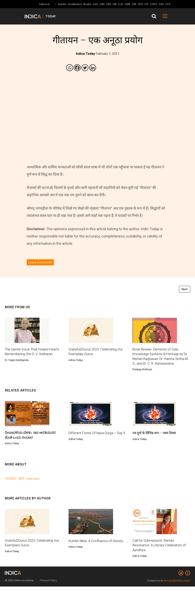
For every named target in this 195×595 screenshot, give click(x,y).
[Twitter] (85, 67)
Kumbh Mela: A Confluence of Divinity (91, 550)
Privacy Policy (48, 588)
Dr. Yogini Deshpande (17, 366)
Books (87, 4)
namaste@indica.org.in (176, 589)
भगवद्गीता (10, 486)
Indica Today (76, 360)
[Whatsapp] (69, 67)
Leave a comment (40, 262)
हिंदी (21, 486)
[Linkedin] (92, 67)
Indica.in (44, 4)
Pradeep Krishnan (142, 376)
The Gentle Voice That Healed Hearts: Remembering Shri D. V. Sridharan (29, 354)
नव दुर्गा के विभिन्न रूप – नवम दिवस (156, 439)
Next (185, 289)
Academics (75, 4)
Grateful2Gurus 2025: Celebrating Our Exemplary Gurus (95, 352)
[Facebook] (77, 67)
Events (62, 4)
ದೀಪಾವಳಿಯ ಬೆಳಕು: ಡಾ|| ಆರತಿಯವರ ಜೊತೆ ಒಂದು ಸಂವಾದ (32, 442)
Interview (33, 486)
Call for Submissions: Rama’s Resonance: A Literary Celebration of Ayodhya (161, 553)
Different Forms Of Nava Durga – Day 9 (94, 442)
